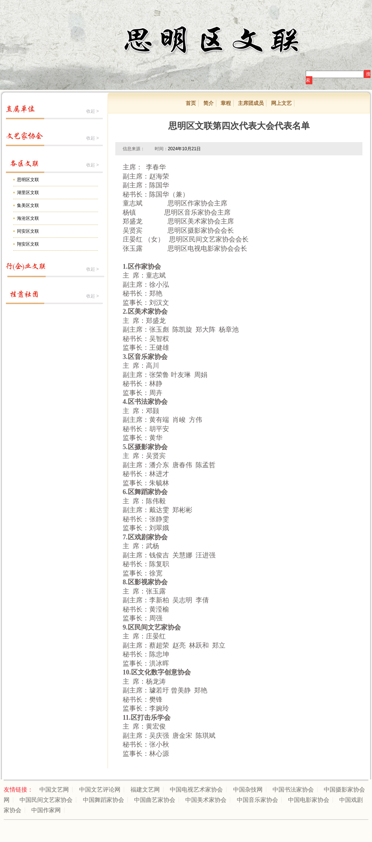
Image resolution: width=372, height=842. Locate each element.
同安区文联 (28, 231)
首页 (191, 103)
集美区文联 (28, 205)
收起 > (92, 111)
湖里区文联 (28, 192)
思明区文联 (28, 179)
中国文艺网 (54, 789)
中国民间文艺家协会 (46, 800)
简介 (208, 103)
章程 (226, 103)
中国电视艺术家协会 (196, 789)
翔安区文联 (28, 244)
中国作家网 (46, 810)
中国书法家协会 (293, 789)
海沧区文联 (28, 218)
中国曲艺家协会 (154, 800)
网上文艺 (281, 103)
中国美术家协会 (206, 800)
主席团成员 (251, 103)
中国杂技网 (248, 789)
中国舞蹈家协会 (103, 800)
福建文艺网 (145, 789)
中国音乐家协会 (257, 800)
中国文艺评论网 (99, 789)
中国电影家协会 (308, 800)
